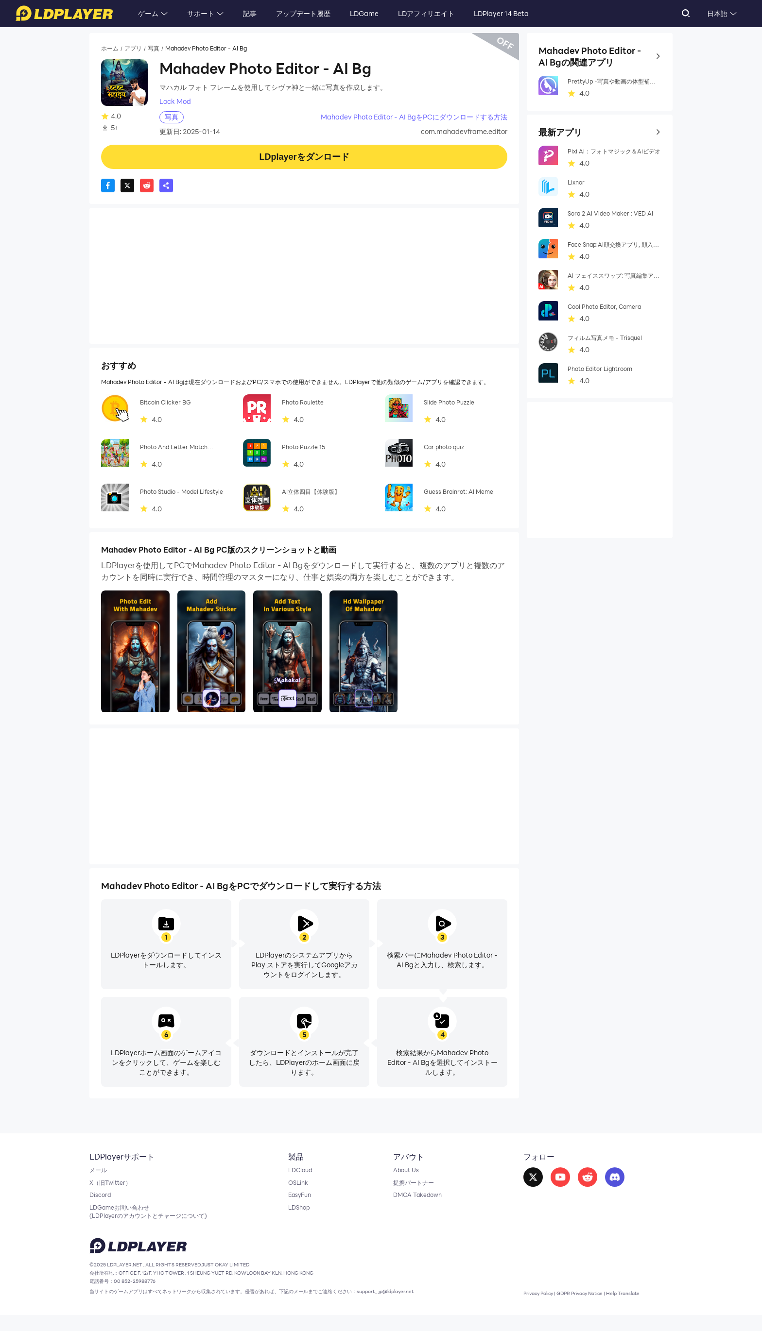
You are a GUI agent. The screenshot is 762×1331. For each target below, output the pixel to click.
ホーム (111, 49)
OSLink (294, 1186)
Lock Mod (175, 102)
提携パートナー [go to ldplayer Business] (410, 1186)
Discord (101, 1201)
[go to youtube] (555, 1179)
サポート (200, 13)
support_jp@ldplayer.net (444, 1307)
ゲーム (148, 13)
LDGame (364, 13)
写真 (160, 49)
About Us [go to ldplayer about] (401, 1172)
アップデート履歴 (303, 13)
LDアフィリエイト (426, 13)
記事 (250, 13)
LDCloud (297, 1172)
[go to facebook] (528, 1179)
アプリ (137, 49)
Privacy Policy (538, 1309)
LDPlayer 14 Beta (501, 13)
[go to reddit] (582, 1179)
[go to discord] (610, 1179)
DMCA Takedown (414, 1201)
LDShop (295, 1216)
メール (99, 1172)
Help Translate (643, 1309)
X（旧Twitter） (113, 1186)
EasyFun (296, 1201)
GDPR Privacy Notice (589, 1309)
